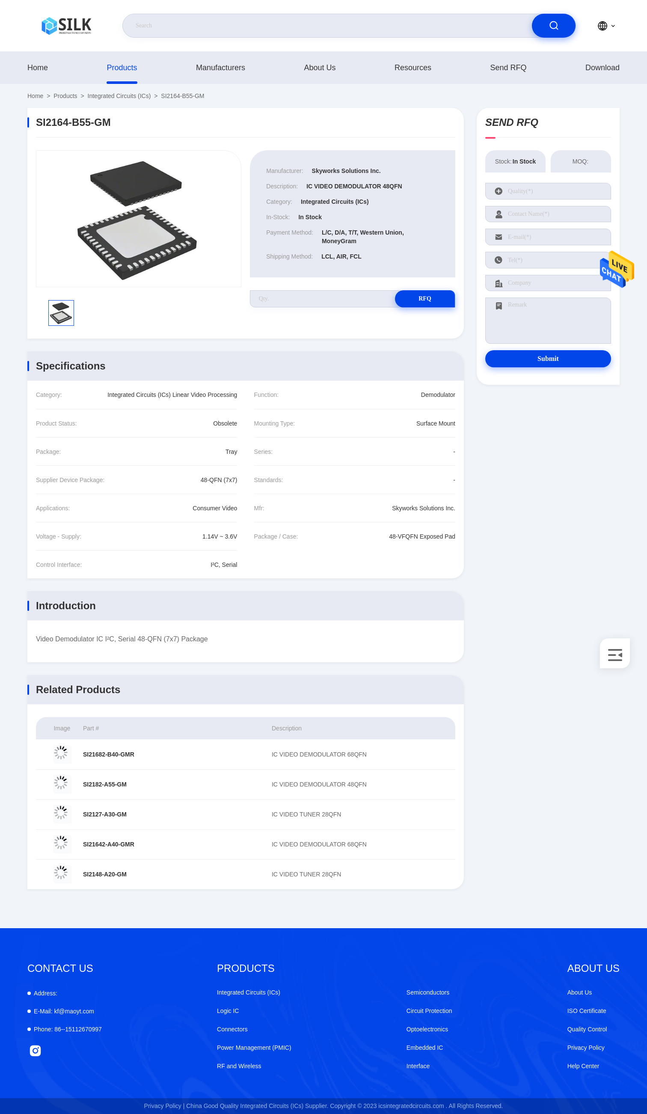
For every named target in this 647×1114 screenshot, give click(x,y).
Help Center (583, 1066)
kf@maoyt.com (64, 1011)
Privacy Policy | (164, 1105)
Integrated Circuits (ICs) (119, 95)
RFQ (424, 298)
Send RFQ (508, 67)
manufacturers (220, 67)
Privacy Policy (586, 1047)
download (602, 67)
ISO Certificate (586, 1010)
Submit (548, 358)
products (122, 67)
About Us (319, 67)
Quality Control (587, 1029)
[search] (554, 26)
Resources (413, 67)
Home (37, 67)
